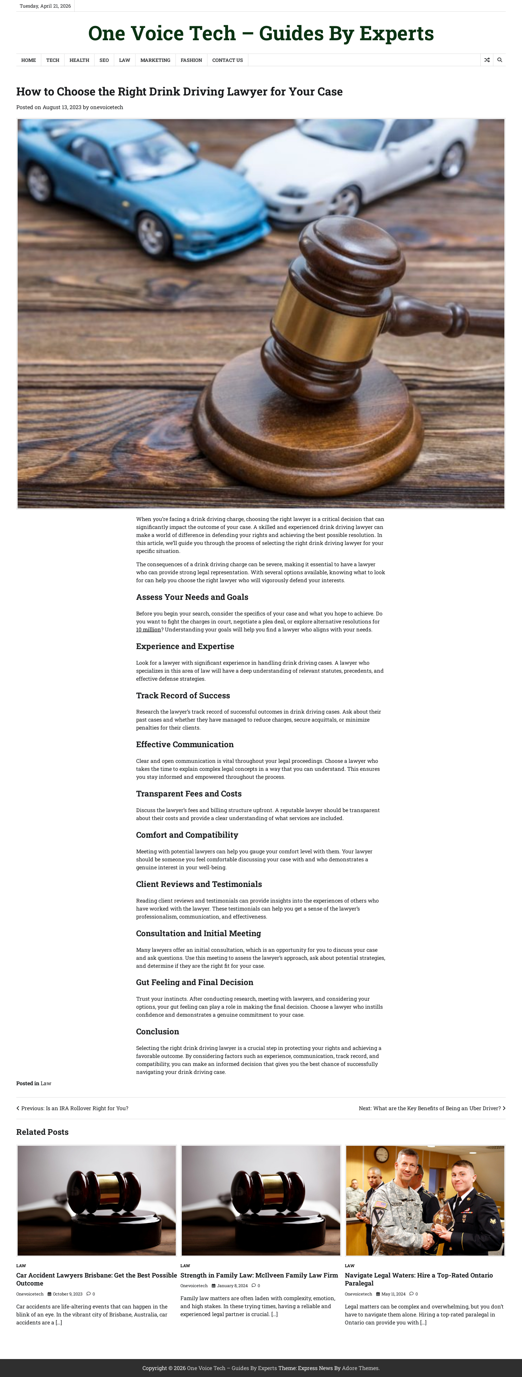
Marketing (155, 60)
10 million (148, 629)
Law (124, 60)
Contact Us (227, 60)
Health (79, 60)
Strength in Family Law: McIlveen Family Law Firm (259, 1275)
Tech (52, 60)
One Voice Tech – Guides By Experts (261, 32)
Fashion (191, 60)
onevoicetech (106, 106)
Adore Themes (360, 1367)
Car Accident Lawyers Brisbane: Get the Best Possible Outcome (96, 1279)
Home (28, 60)
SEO (104, 60)
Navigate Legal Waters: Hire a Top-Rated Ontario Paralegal (419, 1279)
